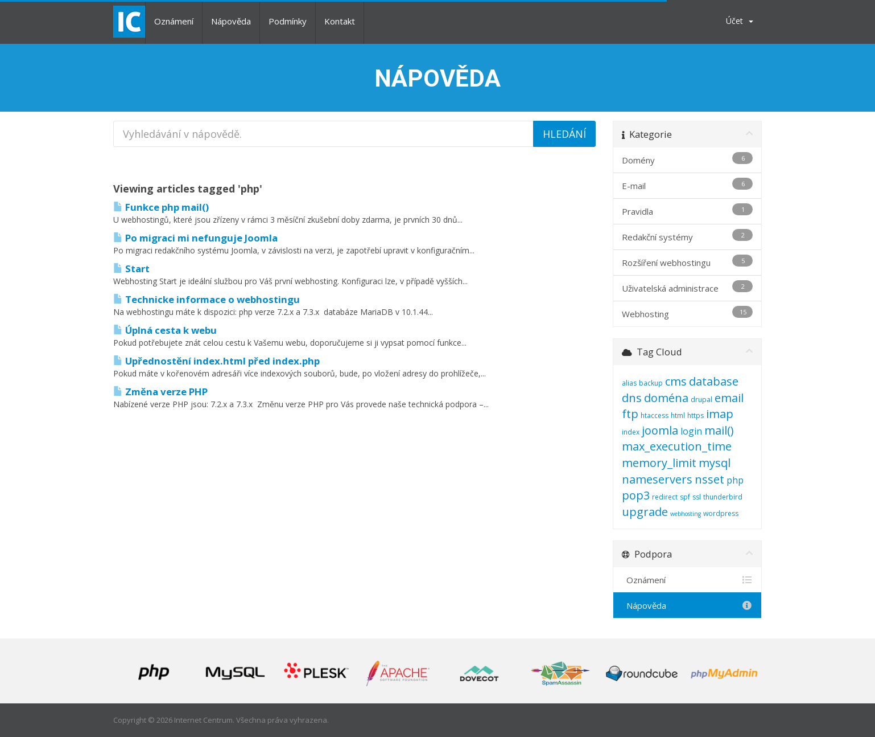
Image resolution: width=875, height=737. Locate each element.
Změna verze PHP (160, 391)
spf (685, 497)
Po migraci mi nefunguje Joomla (195, 237)
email (729, 398)
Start (131, 268)
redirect (665, 497)
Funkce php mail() (161, 207)
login (691, 431)
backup (651, 383)
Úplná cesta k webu (165, 330)
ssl (696, 497)
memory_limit (659, 462)
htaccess (654, 415)
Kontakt (339, 21)
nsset (709, 479)
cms (676, 381)
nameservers (657, 479)
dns (632, 398)
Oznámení (173, 21)
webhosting (685, 514)
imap (719, 413)
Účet (739, 20)
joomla (660, 430)
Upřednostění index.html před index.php (216, 360)
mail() (719, 430)
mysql (714, 462)
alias (629, 383)
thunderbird (722, 497)
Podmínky (288, 21)
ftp (630, 413)
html (678, 415)
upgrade (645, 511)
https (695, 415)
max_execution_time (677, 446)
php (735, 480)
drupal (701, 399)
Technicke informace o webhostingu (206, 299)
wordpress (720, 513)
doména (666, 398)
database (713, 381)
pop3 (636, 495)
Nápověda (231, 21)
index (630, 432)
